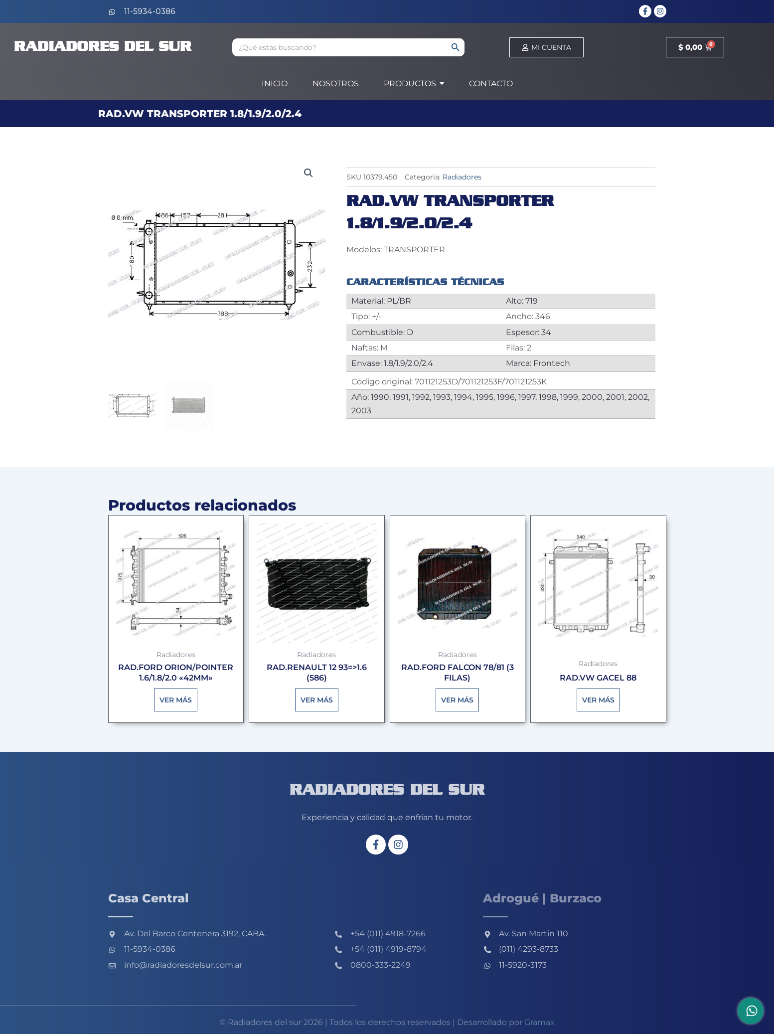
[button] (308, 173)
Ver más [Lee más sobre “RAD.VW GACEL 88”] (598, 699)
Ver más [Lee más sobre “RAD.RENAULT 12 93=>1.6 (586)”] (317, 699)
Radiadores (462, 176)
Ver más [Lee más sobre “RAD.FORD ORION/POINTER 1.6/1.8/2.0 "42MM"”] (175, 699)
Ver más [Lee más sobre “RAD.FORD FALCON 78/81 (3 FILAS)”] (457, 699)
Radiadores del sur (102, 47)
